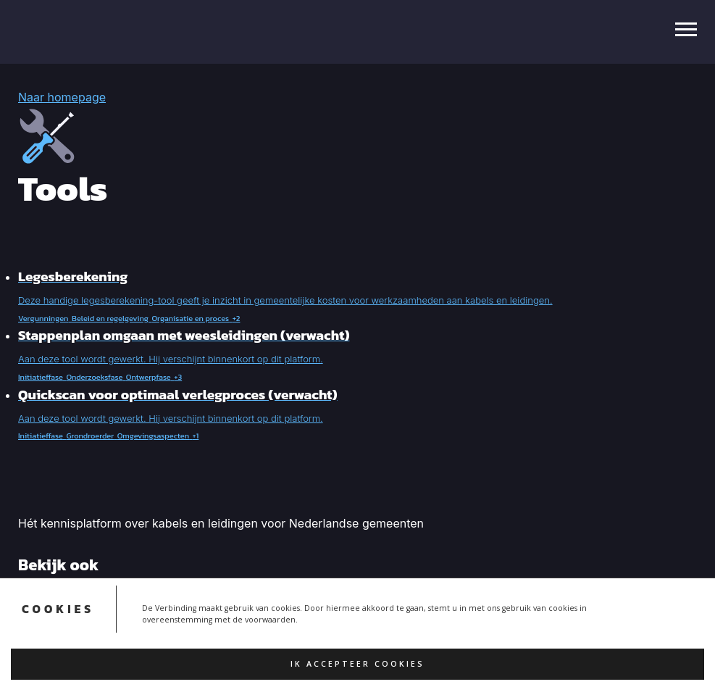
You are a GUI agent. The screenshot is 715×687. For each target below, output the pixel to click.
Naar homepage (62, 97)
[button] (357, 296)
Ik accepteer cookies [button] (357, 664)
